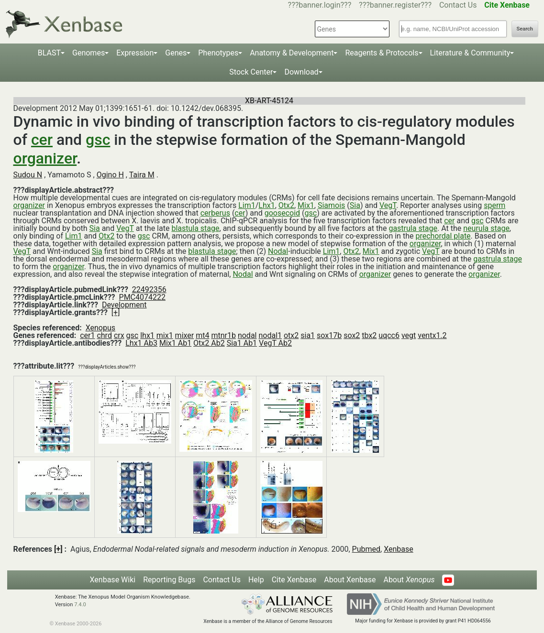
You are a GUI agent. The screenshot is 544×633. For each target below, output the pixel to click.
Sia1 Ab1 (242, 343)
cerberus (215, 213)
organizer (45, 158)
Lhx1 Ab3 (141, 343)
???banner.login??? (320, 5)
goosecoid (282, 213)
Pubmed (366, 549)
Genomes (88, 52)
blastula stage (195, 228)
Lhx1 (266, 205)
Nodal (278, 251)
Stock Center (251, 71)
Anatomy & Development (291, 52)
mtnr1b (223, 335)
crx (119, 335)
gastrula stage (413, 228)
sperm (494, 205)
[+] (115, 312)
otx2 (291, 335)
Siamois (331, 205)
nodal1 (270, 335)
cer (42, 140)
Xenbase (398, 549)
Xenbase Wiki (113, 579)
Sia (355, 205)
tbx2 (369, 335)
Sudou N (28, 174)
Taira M (142, 174)
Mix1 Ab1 (175, 343)
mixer (184, 335)
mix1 (164, 335)
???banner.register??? (395, 5)
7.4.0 (80, 604)
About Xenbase (350, 579)
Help (256, 579)
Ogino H (110, 174)
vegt (408, 335)
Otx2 (286, 205)
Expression (135, 52)
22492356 (149, 289)
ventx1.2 (432, 335)
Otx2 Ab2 (209, 343)
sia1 (307, 335)
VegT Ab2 (275, 343)
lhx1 (147, 335)
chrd (104, 335)
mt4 (202, 335)
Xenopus (100, 327)
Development (124, 304)
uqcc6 (389, 335)
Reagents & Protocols (381, 52)
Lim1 (246, 205)
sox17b (329, 335)
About (408, 579)
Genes (176, 52)
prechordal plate (442, 235)
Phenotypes (218, 52)
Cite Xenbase (294, 579)
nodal (247, 335)
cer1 (87, 335)
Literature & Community (470, 52)
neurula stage (486, 228)
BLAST (49, 52)
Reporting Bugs (169, 579)
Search (525, 29)
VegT (387, 205)
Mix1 (306, 205)
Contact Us (458, 5)
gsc (98, 140)
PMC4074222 (142, 297)
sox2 (352, 335)
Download (301, 71)
